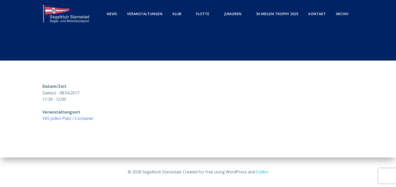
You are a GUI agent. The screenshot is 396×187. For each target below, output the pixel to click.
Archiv (342, 13)
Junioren (235, 13)
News (112, 13)
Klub (179, 13)
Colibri (262, 172)
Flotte (205, 13)
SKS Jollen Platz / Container (68, 118)
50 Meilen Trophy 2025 (277, 13)
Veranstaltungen (144, 13)
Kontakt (317, 13)
